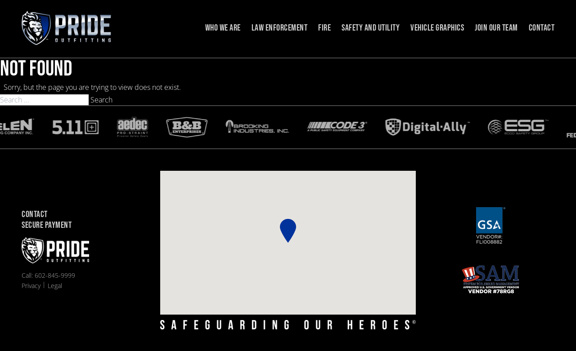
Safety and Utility (371, 27)
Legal (55, 285)
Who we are (223, 27)
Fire (324, 27)
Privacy (31, 285)
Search (101, 100)
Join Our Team (496, 27)
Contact (542, 27)
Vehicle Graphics (437, 27)
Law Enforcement (280, 27)
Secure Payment (47, 226)
